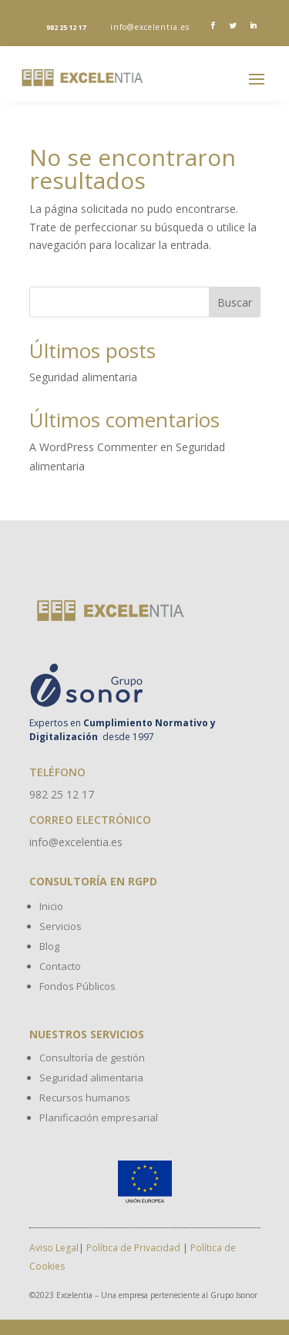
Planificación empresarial (98, 1117)
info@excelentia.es (150, 27)
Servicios (60, 926)
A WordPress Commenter (93, 447)
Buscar (234, 302)
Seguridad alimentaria (83, 377)
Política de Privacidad (133, 1247)
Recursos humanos (84, 1097)
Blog (49, 946)
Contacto (60, 966)
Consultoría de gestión (92, 1057)
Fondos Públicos (77, 986)
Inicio (51, 906)
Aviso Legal (54, 1247)
